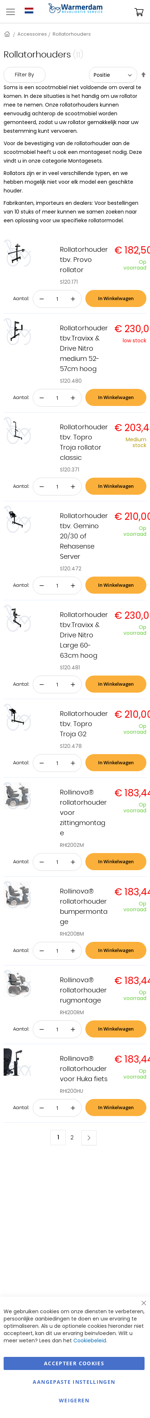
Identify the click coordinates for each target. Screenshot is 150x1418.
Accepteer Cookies (74, 1363)
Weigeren (74, 1400)
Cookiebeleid (89, 1340)
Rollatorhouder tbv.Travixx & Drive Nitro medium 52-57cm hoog (84, 349)
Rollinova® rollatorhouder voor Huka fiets (84, 1069)
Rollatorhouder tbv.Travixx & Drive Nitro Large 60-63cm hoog (84, 635)
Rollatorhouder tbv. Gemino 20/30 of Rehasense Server (84, 536)
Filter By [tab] (24, 74)
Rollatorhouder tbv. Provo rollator (84, 260)
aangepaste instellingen (74, 1381)
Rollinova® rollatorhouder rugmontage (83, 990)
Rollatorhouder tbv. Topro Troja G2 (84, 724)
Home (8, 34)
